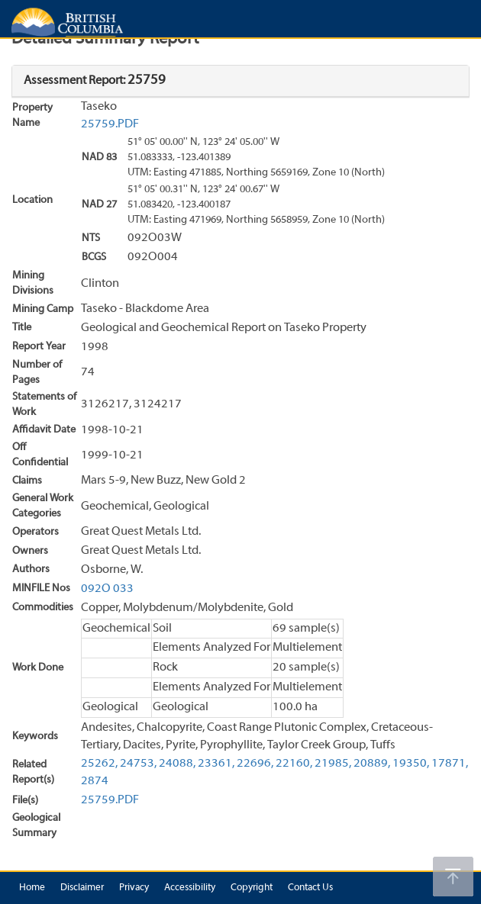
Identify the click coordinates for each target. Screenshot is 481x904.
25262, (99, 764)
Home (32, 888)
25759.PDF (110, 124)
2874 (94, 781)
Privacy (134, 888)
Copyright (252, 888)
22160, (294, 764)
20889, (371, 764)
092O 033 (107, 589)
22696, (255, 764)
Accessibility (189, 888)
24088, (177, 764)
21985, (333, 764)
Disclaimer (82, 888)
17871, (449, 764)
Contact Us (310, 888)
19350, (410, 764)
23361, (216, 764)
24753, (138, 764)
